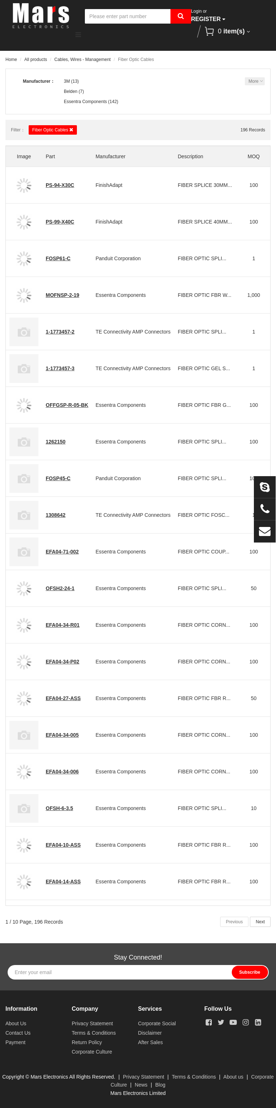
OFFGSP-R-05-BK (67, 405)
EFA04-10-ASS (63, 845)
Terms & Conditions (94, 1033)
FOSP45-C (58, 478)
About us (233, 1077)
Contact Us (17, 1033)
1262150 (56, 442)
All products (35, 59)
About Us (15, 1023)
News (141, 1085)
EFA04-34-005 (62, 735)
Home (11, 59)
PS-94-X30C (60, 185)
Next (260, 921)
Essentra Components (85, 101)
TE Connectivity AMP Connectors (132, 332)
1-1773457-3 (60, 368)
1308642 (56, 515)
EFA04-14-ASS (63, 881)
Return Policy (87, 1042)
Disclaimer (150, 1033)
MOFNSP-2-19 (62, 295)
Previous (234, 921)
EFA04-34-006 (62, 771)
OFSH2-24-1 (60, 588)
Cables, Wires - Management (82, 59)
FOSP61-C (58, 258)
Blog (160, 1085)
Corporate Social (157, 1023)
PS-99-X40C (60, 222)
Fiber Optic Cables (53, 129)
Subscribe (249, 972)
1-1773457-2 (60, 332)
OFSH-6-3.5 (59, 808)
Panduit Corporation (118, 258)
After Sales (150, 1042)
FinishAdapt (108, 185)
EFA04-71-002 (62, 552)
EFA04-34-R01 (62, 625)
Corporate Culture (92, 1052)
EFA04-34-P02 (62, 662)
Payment (15, 1042)
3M (67, 81)
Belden (70, 91)
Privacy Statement (92, 1023)
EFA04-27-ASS (63, 698)
